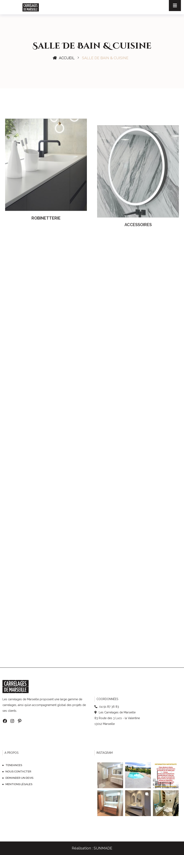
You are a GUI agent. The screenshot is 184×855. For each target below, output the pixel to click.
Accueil (64, 58)
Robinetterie (46, 247)
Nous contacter (18, 771)
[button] (110, 775)
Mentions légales (19, 784)
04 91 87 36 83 (108, 706)
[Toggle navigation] (175, 5)
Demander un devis (19, 777)
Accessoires (138, 263)
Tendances (14, 765)
